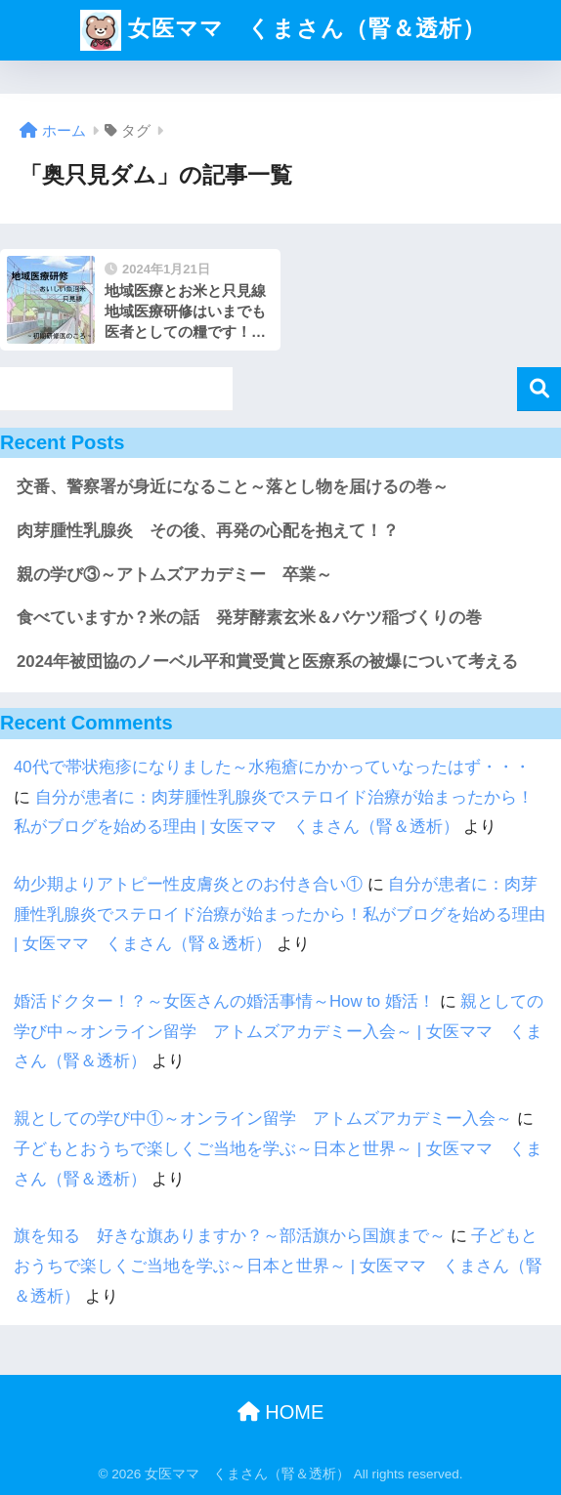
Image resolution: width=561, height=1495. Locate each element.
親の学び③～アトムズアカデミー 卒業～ (174, 574)
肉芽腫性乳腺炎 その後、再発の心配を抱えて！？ (208, 530)
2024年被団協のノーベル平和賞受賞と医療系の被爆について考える (267, 661)
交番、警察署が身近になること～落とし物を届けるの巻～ (233, 487)
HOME (280, 1412)
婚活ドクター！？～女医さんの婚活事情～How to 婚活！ (224, 1001)
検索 (539, 389)
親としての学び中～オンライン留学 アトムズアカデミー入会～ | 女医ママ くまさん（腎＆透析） (278, 1031)
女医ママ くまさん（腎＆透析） (283, 30)
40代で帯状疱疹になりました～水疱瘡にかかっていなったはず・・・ (272, 767)
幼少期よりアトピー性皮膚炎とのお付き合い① (188, 884)
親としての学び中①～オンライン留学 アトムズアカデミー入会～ (263, 1118)
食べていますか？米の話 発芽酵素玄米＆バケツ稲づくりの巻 (249, 617)
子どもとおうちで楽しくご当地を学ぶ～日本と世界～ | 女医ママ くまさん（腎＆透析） (278, 1265)
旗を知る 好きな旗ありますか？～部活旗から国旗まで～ (230, 1235)
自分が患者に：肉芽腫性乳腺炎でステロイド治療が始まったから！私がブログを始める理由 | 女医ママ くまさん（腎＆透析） (279, 914)
